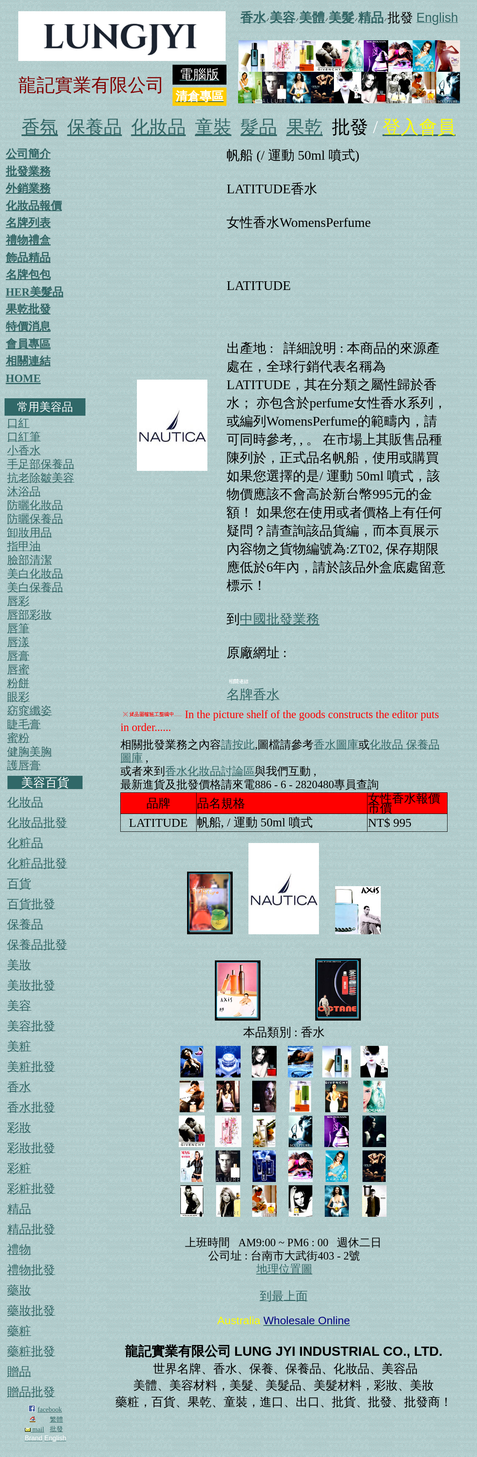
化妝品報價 (34, 206)
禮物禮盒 (28, 240)
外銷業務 (28, 188)
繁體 (56, 1419)
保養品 (94, 127)
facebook (50, 1409)
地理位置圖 (284, 1269)
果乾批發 (28, 309)
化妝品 (158, 127)
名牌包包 (28, 274)
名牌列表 (28, 223)
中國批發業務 (279, 619)
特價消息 (28, 326)
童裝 (213, 127)
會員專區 (28, 344)
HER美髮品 (34, 292)
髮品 (259, 127)
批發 (56, 1429)
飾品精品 (28, 257)
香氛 (40, 127)
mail (34, 1429)
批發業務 (28, 171)
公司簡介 (28, 154)
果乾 (304, 127)
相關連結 (28, 361)
